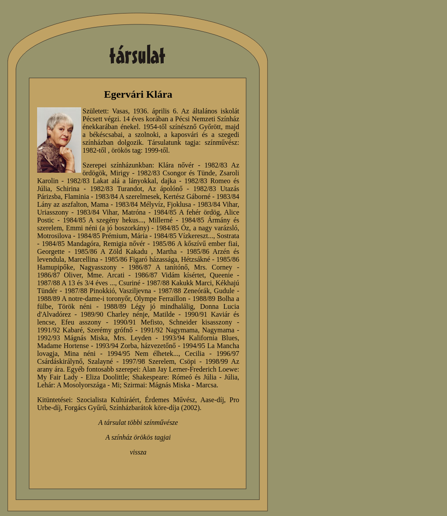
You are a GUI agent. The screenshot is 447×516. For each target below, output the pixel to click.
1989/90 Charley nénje (114, 314)
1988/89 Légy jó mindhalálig (148, 306)
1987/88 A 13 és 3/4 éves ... (76, 283)
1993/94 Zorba (116, 345)
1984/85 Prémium (102, 235)
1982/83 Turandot (116, 188)
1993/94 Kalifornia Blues (199, 338)
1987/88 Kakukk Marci (179, 283)
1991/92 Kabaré (60, 330)
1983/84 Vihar (217, 204)
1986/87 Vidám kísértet (169, 275)
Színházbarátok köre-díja (144, 407)
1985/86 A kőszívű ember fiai (194, 243)
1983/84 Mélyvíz (139, 204)
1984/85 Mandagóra (70, 243)
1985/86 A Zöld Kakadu (111, 251)
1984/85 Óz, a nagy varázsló (196, 228)
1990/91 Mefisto (137, 322)
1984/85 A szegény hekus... (103, 220)
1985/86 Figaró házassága (140, 259)
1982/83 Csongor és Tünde (176, 173)
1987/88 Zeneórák (184, 290)
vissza (138, 452)
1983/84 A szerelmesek (127, 196)
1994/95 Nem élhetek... (143, 353)
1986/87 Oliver (59, 275)
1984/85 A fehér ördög (187, 212)
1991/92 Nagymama (169, 330)
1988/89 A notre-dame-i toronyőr (83, 298)
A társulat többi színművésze (138, 422)
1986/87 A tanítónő (158, 267)
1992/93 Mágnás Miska (72, 338)
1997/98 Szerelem (148, 361)
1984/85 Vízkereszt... (183, 235)
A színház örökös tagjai (138, 437)
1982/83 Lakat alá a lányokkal (111, 181)
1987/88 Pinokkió (89, 290)
